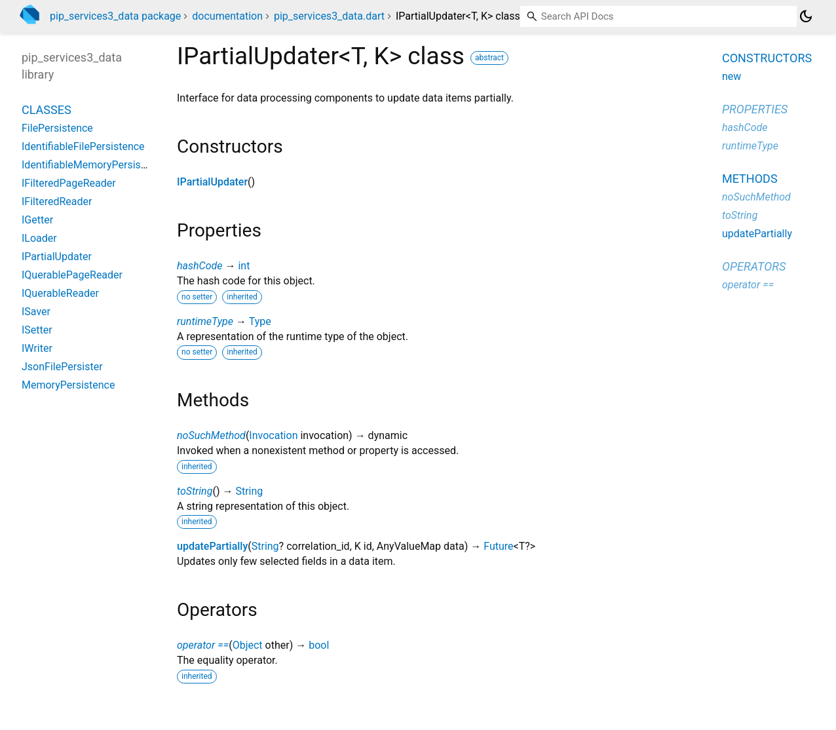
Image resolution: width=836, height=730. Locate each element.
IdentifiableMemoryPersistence (94, 165)
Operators (754, 266)
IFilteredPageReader (69, 183)
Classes (46, 110)
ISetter (37, 330)
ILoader (39, 238)
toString (194, 491)
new (731, 76)
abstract (489, 57)
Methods (750, 178)
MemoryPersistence (68, 385)
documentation (227, 16)
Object (248, 645)
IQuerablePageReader (72, 275)
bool (319, 645)
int (244, 265)
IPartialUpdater (212, 182)
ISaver (36, 311)
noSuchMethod (211, 435)
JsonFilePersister (62, 366)
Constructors (767, 58)
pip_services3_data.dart (329, 16)
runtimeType (205, 321)
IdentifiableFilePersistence (83, 146)
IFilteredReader (57, 201)
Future (498, 546)
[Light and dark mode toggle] (805, 16)
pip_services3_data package (115, 16)
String (249, 491)
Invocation (273, 435)
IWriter (37, 348)
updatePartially (212, 546)
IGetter (37, 220)
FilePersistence (57, 128)
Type (260, 321)
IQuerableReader (60, 293)
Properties (755, 109)
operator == (203, 645)
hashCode (199, 265)
